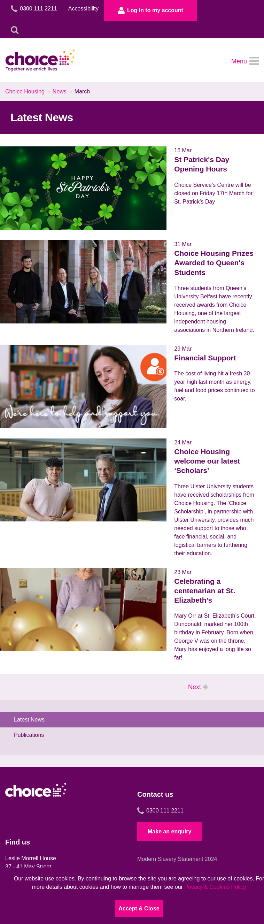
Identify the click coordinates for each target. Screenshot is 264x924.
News (60, 91)
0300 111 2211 (160, 811)
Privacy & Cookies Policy (215, 887)
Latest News (29, 720)
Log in (150, 10)
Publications (29, 735)
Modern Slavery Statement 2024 (177, 859)
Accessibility (83, 9)
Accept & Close (138, 908)
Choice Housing (25, 91)
